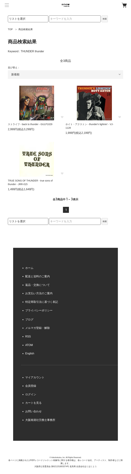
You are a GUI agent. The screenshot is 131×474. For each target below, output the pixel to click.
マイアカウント (34, 377)
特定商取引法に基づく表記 (41, 301)
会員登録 (30, 385)
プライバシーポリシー (39, 310)
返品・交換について (37, 284)
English (29, 353)
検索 (105, 19)
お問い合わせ (33, 411)
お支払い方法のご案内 (39, 293)
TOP (10, 29)
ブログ (29, 319)
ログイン (30, 394)
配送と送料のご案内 (37, 276)
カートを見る (33, 402)
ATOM (29, 345)
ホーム (29, 267)
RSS (28, 336)
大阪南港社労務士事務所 (40, 419)
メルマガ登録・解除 (37, 327)
